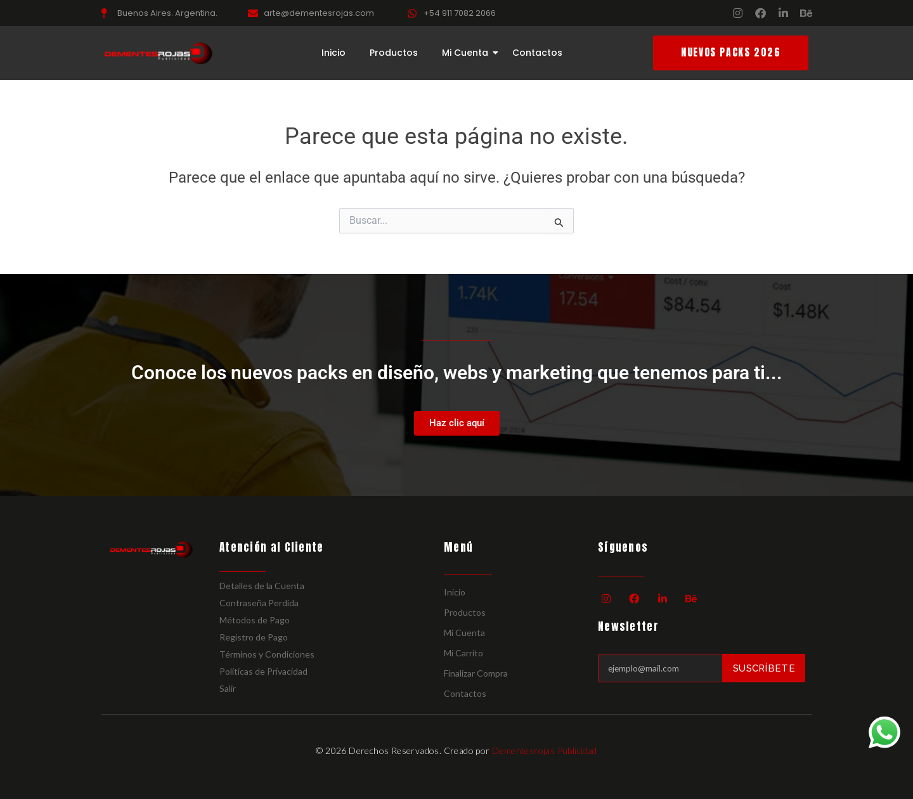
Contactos (537, 53)
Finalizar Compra (476, 673)
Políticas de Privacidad (263, 671)
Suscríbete (764, 667)
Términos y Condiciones (266, 654)
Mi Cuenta (467, 53)
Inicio (333, 53)
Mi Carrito (463, 652)
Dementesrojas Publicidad (544, 750)
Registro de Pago (253, 637)
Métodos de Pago (254, 619)
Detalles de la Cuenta (261, 585)
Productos (394, 53)
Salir (227, 688)
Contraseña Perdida (259, 602)
